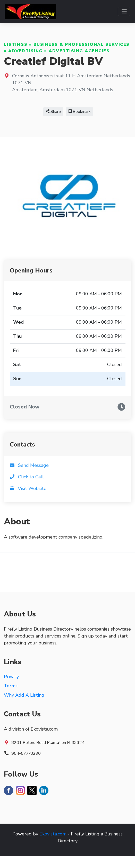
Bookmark (79, 111)
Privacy (11, 676)
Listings (15, 44)
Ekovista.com (52, 834)
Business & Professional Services (81, 44)
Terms (11, 686)
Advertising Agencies (79, 51)
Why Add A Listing (24, 695)
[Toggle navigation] (124, 11)
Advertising (25, 51)
